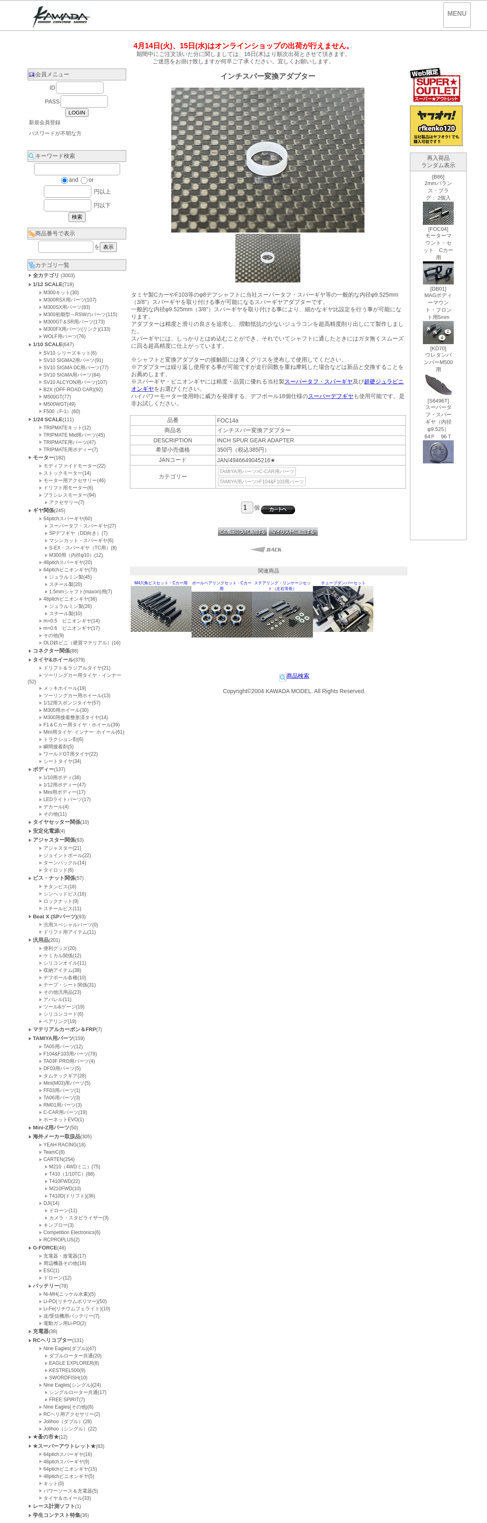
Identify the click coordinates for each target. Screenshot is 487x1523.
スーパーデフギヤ (330, 396)
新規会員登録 (44, 122)
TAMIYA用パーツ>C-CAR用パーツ (257, 471)
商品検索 (294, 675)
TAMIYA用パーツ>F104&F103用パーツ (262, 482)
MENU (456, 13)
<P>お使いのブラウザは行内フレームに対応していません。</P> (438, 355)
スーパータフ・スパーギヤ (318, 381)
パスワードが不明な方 (55, 133)
